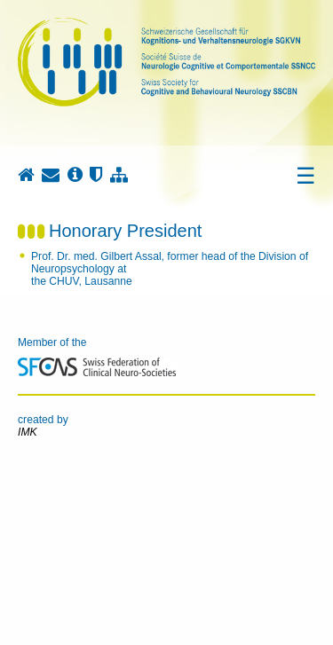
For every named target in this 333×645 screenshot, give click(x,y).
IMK (27, 432)
